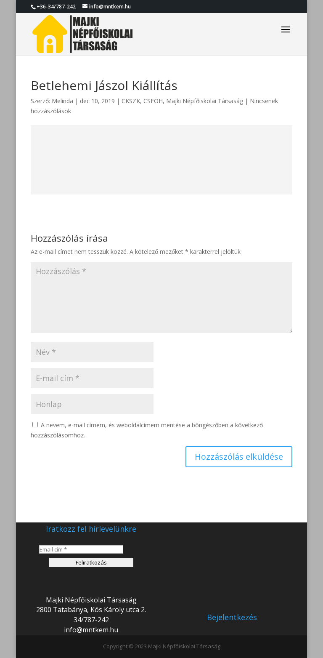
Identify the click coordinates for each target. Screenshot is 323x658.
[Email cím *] (81, 549)
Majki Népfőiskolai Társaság (204, 101)
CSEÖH (153, 101)
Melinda (62, 101)
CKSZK (131, 101)
